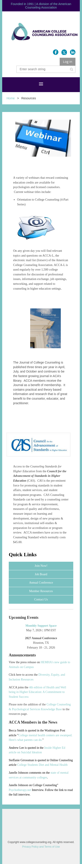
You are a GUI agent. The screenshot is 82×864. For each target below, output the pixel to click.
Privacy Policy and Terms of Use (41, 846)
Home (11, 98)
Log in (67, 61)
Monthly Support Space (40, 625)
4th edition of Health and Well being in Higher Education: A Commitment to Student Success (37, 692)
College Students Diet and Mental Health (42, 764)
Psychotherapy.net (20, 790)
